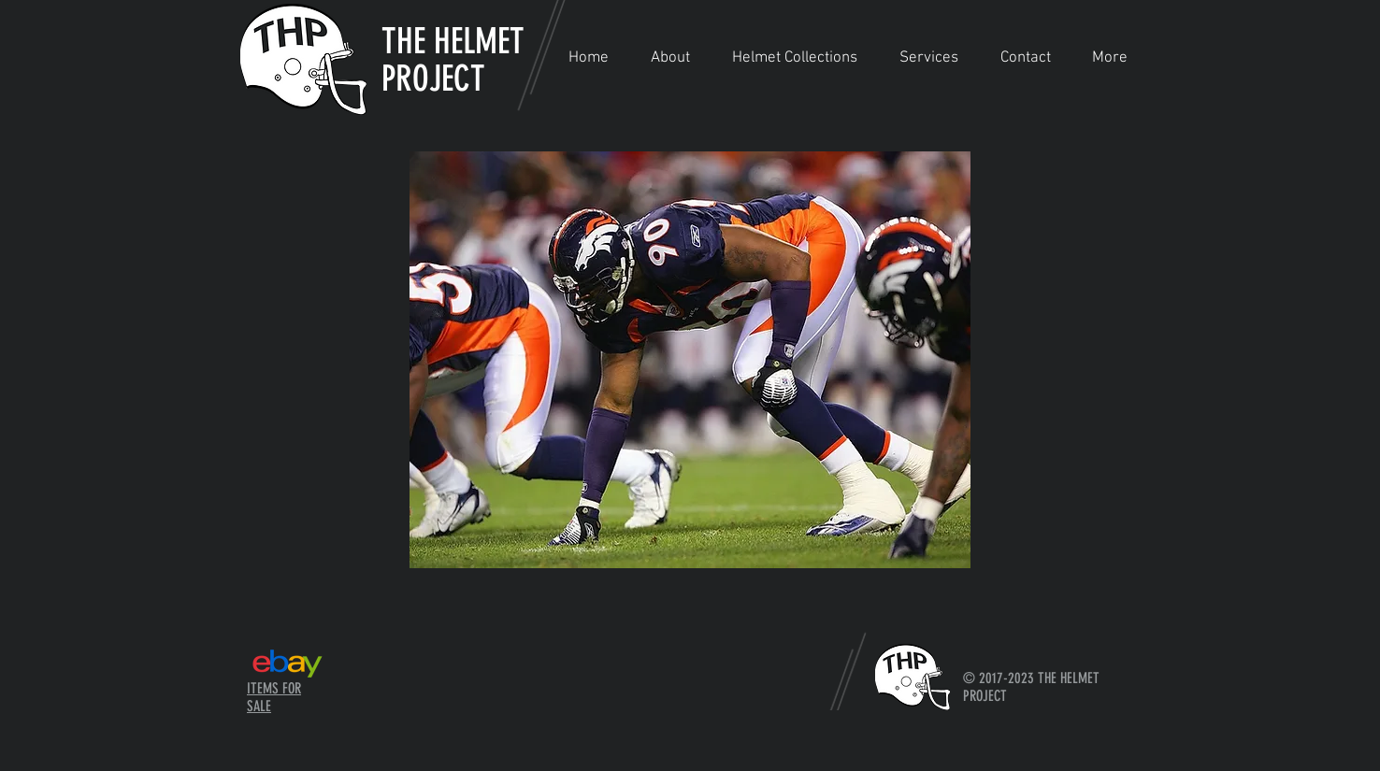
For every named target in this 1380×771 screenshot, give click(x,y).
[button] (794, 58)
